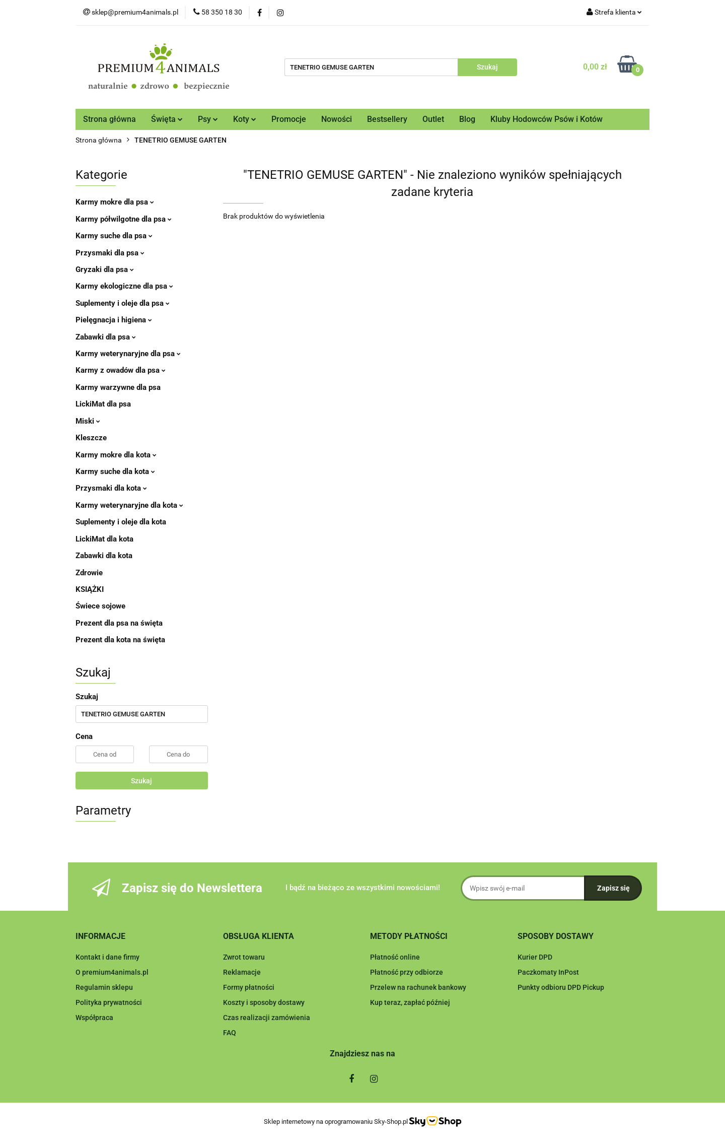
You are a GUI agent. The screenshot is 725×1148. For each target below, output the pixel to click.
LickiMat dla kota (104, 539)
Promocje (288, 119)
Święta (167, 119)
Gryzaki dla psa (105, 269)
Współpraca (94, 1018)
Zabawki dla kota (104, 555)
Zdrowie (89, 572)
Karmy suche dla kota (115, 471)
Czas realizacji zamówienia (266, 1018)
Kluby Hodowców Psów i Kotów (546, 119)
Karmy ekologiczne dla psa (124, 286)
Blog (467, 119)
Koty (244, 119)
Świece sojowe (100, 606)
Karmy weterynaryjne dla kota (129, 505)
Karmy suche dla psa (114, 235)
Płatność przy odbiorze (406, 972)
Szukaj (141, 781)
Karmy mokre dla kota (116, 454)
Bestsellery (387, 119)
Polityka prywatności (109, 1002)
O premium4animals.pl (112, 972)
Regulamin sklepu (104, 987)
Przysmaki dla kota (111, 488)
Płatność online (395, 957)
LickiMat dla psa (103, 404)
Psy (208, 119)
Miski (88, 421)
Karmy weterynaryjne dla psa (128, 353)
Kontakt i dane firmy (107, 957)
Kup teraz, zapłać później (410, 1002)
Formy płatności (248, 987)
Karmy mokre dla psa (115, 202)
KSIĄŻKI (90, 589)
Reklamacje (242, 972)
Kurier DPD (535, 957)
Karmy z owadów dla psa (121, 370)
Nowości (336, 119)
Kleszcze (91, 437)
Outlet (433, 119)
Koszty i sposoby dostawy (264, 1002)
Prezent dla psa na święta (119, 623)
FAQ (229, 1033)
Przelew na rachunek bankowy (418, 987)
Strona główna (109, 119)
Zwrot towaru (244, 957)
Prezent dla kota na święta (120, 639)
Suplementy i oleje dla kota (121, 521)
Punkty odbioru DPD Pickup (561, 987)
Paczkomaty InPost (548, 972)
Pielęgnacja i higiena (114, 319)
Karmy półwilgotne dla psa (124, 219)
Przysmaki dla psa (110, 252)
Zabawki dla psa (106, 337)
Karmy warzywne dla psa (118, 387)
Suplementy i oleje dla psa (123, 303)
